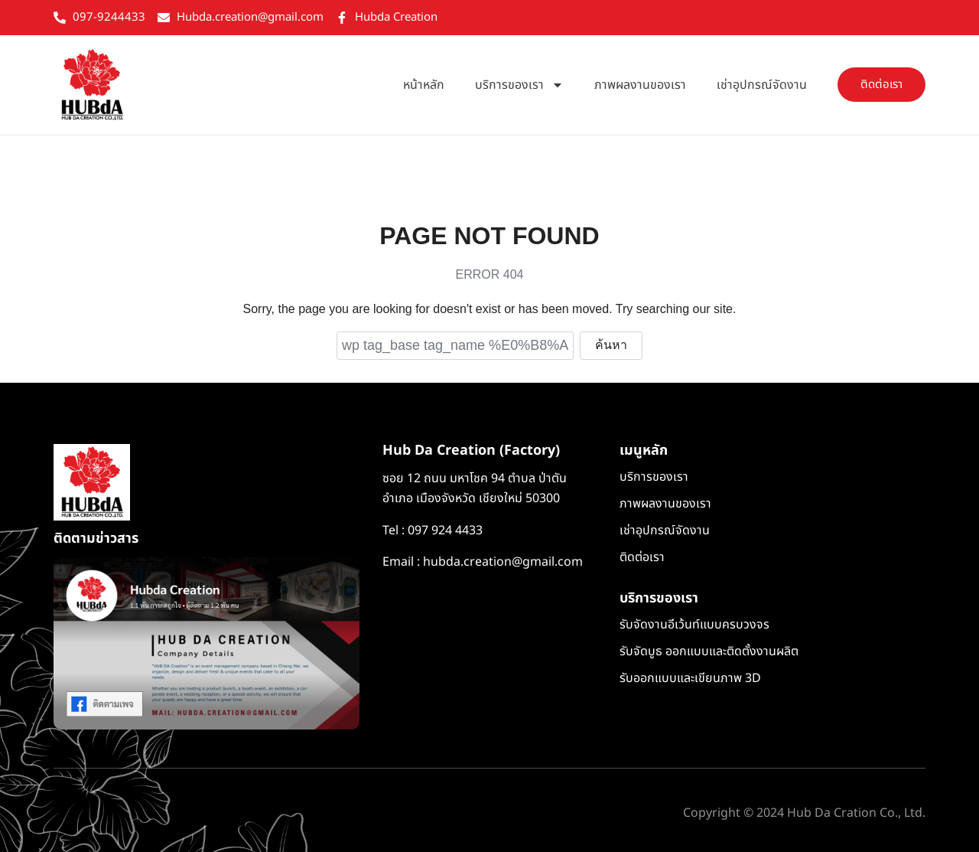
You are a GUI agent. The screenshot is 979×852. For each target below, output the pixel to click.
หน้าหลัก (423, 86)
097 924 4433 (445, 531)
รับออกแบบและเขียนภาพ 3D (690, 679)
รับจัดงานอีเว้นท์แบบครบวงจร (694, 626)
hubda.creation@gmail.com (503, 563)
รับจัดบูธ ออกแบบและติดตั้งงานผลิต (709, 653)
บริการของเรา (519, 86)
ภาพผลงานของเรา (640, 86)
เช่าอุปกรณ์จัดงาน (762, 86)
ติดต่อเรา (642, 558)
